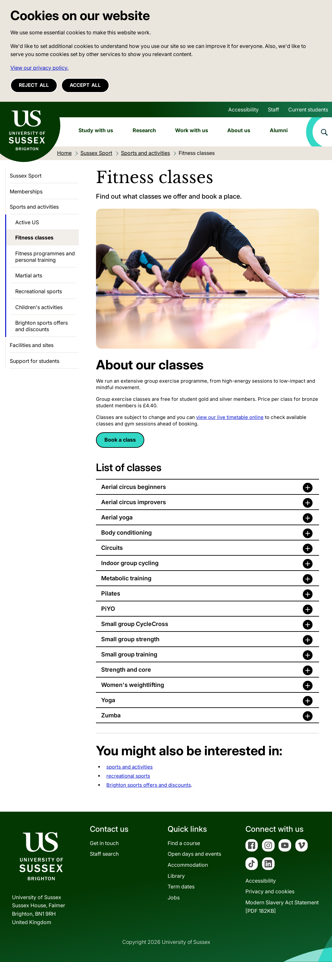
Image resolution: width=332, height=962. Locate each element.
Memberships (26, 191)
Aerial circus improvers (133, 502)
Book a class (120, 439)
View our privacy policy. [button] (39, 67)
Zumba (111, 715)
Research (144, 130)
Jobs (174, 897)
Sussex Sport (26, 175)
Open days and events (194, 854)
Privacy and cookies (269, 891)
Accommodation (188, 865)
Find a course (184, 843)
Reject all (34, 85)
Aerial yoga (117, 517)
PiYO (108, 608)
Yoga (108, 700)
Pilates (110, 593)
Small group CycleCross (134, 623)
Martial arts (28, 275)
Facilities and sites (31, 345)
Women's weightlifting (132, 684)
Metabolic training (126, 578)
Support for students (34, 361)
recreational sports (128, 776)
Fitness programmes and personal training (45, 256)
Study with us (95, 130)
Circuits (112, 547)
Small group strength (130, 639)
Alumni (279, 130)
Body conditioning (126, 532)
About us (238, 130)
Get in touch (104, 843)
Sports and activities (34, 206)
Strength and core (126, 669)
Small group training (129, 654)
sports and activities (129, 767)
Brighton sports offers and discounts (148, 785)
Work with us (191, 130)
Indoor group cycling (130, 563)
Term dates (181, 886)
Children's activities (39, 307)
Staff (273, 109)
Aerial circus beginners (133, 486)
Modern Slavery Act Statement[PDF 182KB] (282, 906)
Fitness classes (34, 237)
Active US (27, 222)
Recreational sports (38, 291)
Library (176, 876)
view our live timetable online (230, 417)
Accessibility (243, 109)
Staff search (104, 854)
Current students (308, 109)
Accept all (85, 85)
